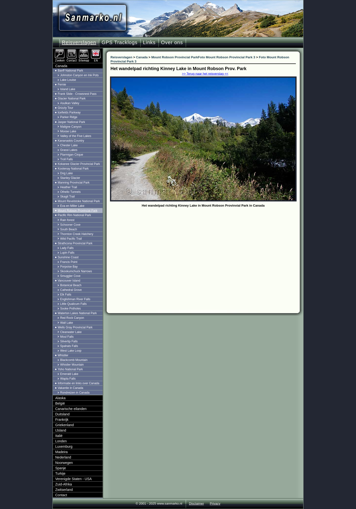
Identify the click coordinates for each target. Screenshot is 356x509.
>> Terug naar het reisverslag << (205, 73)
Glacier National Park (71, 98)
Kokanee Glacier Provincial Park (79, 164)
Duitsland (62, 414)
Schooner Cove (70, 224)
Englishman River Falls (75, 299)
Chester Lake (69, 145)
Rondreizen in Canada (74, 392)
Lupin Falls (67, 252)
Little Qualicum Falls (73, 304)
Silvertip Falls (69, 341)
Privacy (215, 503)
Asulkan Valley (69, 103)
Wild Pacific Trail (71, 238)
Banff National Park (70, 70)
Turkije (60, 473)
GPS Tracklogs (119, 42)
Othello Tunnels (70, 192)
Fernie (62, 84)
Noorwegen (64, 463)
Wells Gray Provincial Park (75, 327)
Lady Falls (67, 248)
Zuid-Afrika (63, 484)
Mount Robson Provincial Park (77, 210)
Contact (61, 495)
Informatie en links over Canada (78, 383)
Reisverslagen (79, 42)
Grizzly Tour (65, 108)
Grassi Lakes (68, 150)
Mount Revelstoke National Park (79, 201)
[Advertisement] (207, 245)
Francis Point (68, 262)
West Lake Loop (71, 350)
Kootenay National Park (73, 168)
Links (149, 42)
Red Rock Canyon (72, 318)
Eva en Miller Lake (72, 206)
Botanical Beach (71, 285)
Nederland (63, 457)
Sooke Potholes (70, 308)
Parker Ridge (68, 117)
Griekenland (64, 425)
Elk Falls (65, 294)
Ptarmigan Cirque (71, 154)
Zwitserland (64, 490)
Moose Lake (68, 131)
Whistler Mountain (72, 364)
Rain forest (67, 220)
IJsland (60, 430)
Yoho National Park (70, 369)
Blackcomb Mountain (73, 360)
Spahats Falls (69, 346)
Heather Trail (68, 187)
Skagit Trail (67, 196)
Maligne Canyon (71, 126)
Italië (59, 436)
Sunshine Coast (68, 257)
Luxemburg (63, 446)
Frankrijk (61, 420)
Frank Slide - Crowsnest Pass (77, 94)
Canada (61, 66)
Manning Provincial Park (73, 182)
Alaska (60, 398)
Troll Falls (66, 159)
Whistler (63, 355)
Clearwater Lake (71, 332)
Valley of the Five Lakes (75, 136)
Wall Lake (66, 322)
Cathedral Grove (71, 290)
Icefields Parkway (69, 112)
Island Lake (67, 89)
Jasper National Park (71, 122)
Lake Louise (68, 80)
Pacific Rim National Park (74, 215)
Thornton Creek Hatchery (76, 234)
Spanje (60, 468)
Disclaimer (196, 503)
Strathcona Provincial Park (75, 243)
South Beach (68, 229)
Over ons (172, 42)
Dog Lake (66, 173)
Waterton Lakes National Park (77, 313)
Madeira (61, 452)
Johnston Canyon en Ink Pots (79, 75)
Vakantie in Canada (70, 388)
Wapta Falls (68, 378)
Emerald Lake (69, 374)
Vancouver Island (69, 280)
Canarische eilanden (71, 409)
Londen (61, 441)
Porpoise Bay (69, 266)
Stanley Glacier (70, 178)
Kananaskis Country (71, 140)
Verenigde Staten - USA (73, 479)
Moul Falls (67, 336)
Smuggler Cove (70, 276)
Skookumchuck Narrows (76, 271)
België (60, 403)
